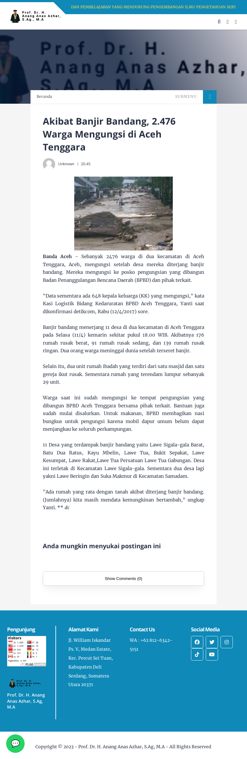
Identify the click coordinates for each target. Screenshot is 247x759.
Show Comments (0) (123, 578)
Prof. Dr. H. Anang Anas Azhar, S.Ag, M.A (121, 746)
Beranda (44, 96)
